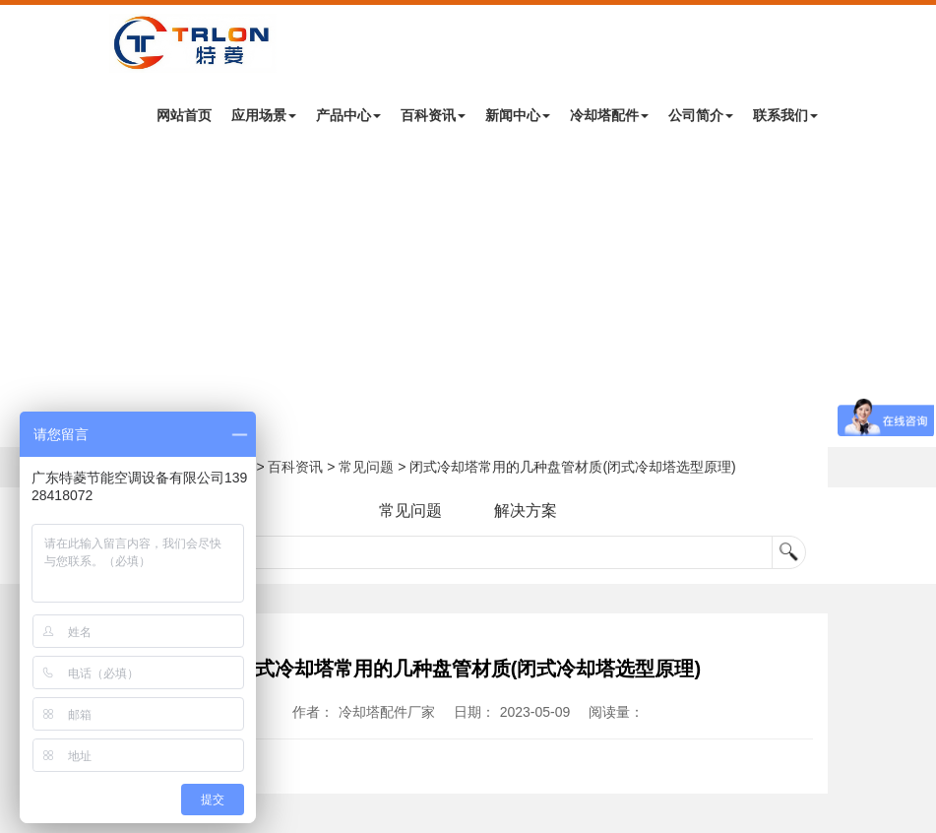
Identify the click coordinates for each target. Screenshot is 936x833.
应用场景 (263, 115)
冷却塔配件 (609, 115)
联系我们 (785, 115)
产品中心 (348, 115)
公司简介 (700, 115)
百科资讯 (433, 115)
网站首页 (184, 115)
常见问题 (366, 467)
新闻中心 (517, 115)
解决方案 (525, 510)
